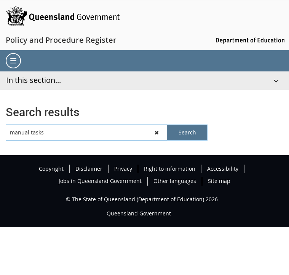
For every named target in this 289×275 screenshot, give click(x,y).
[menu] (13, 60)
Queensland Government (139, 213)
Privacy (123, 168)
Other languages (174, 180)
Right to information (169, 168)
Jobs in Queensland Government (100, 180)
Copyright (51, 168)
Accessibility (222, 168)
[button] (157, 132)
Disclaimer (88, 168)
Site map (219, 180)
